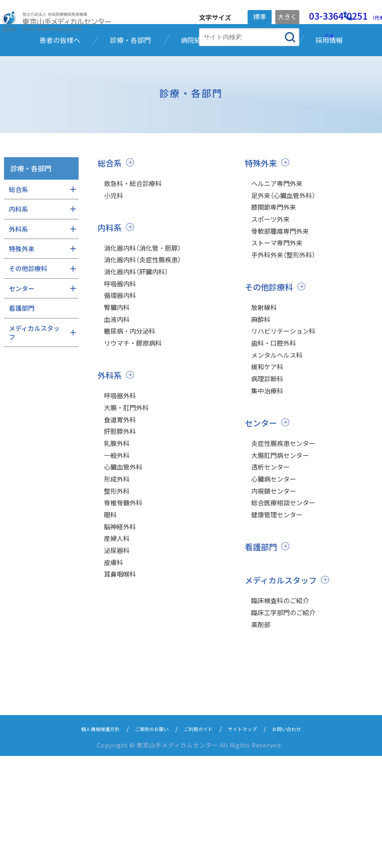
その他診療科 (270, 353)
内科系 (110, 284)
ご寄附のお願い (146, 831)
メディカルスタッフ (282, 677)
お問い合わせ (303, 831)
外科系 (110, 450)
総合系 (110, 215)
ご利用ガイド (200, 831)
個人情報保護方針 (85, 831)
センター (261, 505)
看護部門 (261, 644)
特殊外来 (261, 215)
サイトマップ (252, 831)
